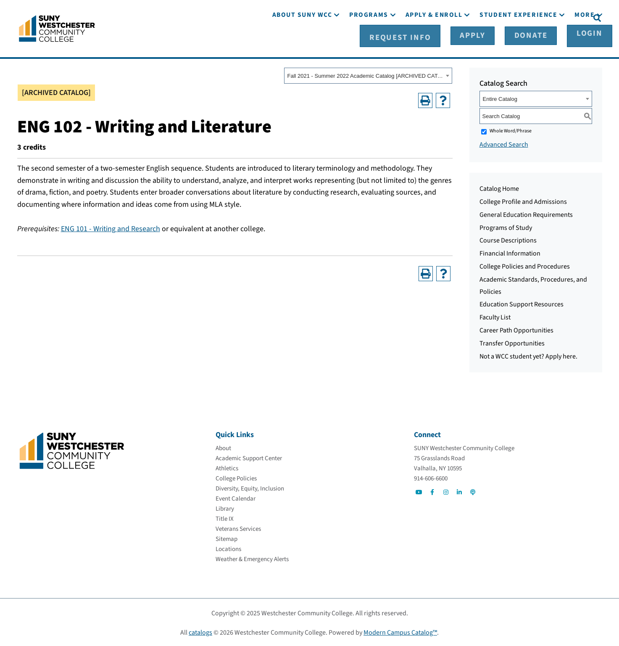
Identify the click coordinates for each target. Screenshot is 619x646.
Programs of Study (505, 226)
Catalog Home (499, 187)
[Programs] (368, 41)
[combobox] (368, 74)
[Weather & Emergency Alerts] (252, 558)
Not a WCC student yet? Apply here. (528, 354)
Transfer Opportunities (512, 342)
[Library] (225, 507)
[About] (223, 447)
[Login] (569, 17)
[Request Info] (432, 17)
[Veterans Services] (238, 527)
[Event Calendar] (236, 497)
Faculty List (495, 316)
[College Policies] (236, 477)
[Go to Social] (419, 491)
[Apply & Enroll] (434, 41)
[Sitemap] (226, 537)
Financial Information (509, 252)
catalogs (200, 631)
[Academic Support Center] (249, 457)
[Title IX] (225, 517)
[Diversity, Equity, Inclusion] (250, 487)
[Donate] (526, 17)
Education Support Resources (521, 303)
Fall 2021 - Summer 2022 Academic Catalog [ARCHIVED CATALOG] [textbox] (365, 74)
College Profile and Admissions (523, 200)
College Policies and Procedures (524, 265)
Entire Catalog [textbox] (500, 98)
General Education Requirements (526, 213)
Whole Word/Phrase (511, 129)
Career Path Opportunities (516, 329)
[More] (584, 41)
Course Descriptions (508, 239)
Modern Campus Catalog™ (400, 631)
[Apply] (485, 17)
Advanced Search (503, 143)
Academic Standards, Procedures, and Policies (533, 284)
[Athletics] (227, 467)
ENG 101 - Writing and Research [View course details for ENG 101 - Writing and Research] (110, 227)
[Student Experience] (518, 41)
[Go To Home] (57, 27)
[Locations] (228, 547)
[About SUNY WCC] (302, 41)
